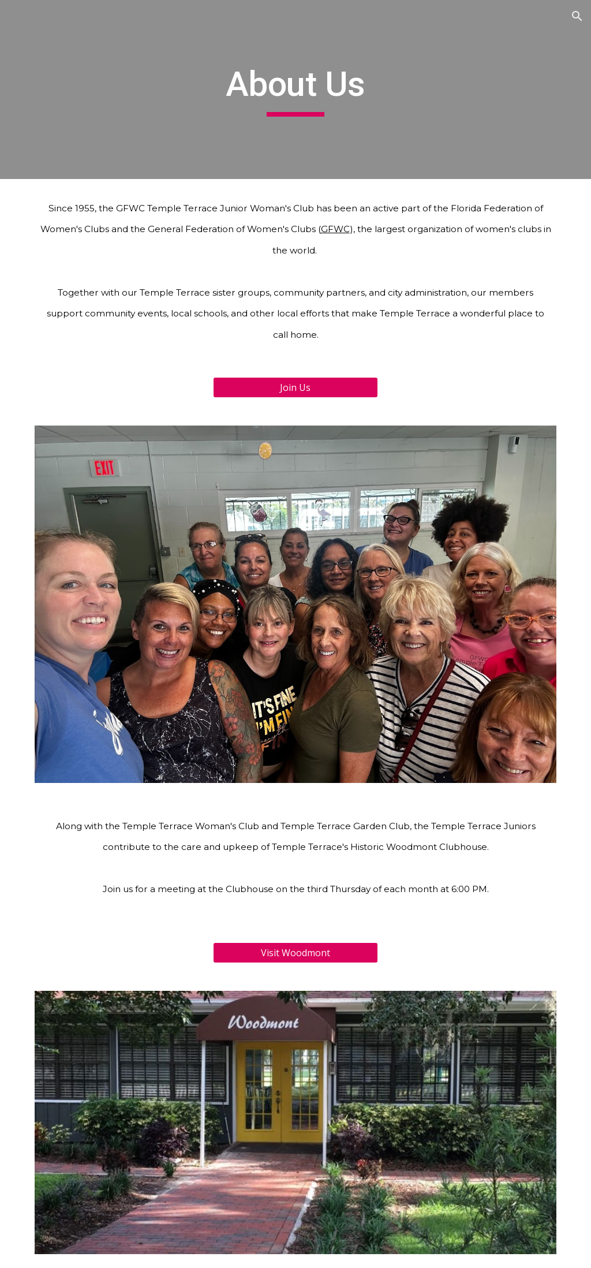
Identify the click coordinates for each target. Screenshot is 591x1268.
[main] (295, 89)
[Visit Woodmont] (295, 952)
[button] (577, 16)
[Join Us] (295, 387)
